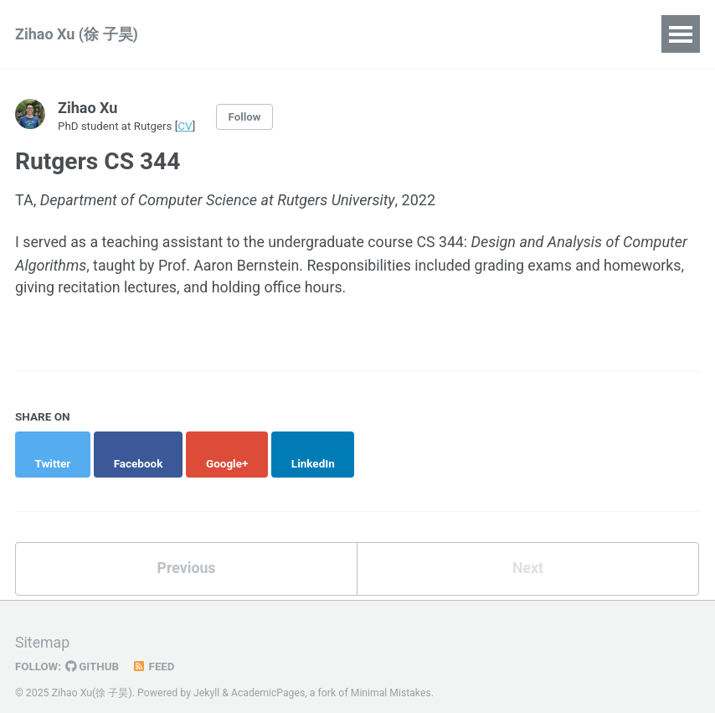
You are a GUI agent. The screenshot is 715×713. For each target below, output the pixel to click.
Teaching (342, 34)
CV (186, 125)
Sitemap (42, 625)
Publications (239, 34)
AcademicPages (268, 675)
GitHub (93, 649)
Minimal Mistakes (392, 675)
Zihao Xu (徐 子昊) (76, 34)
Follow (247, 116)
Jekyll (206, 675)
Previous (186, 550)
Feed (155, 649)
